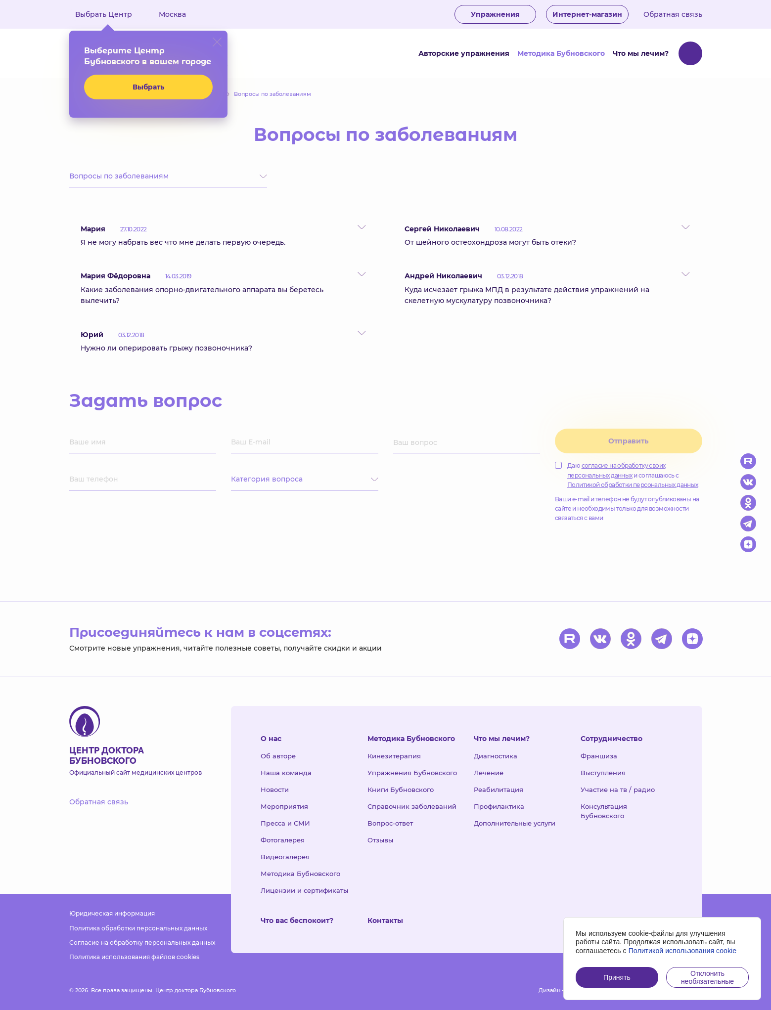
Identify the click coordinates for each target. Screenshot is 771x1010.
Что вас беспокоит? (297, 920)
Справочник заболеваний (411, 806)
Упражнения (495, 14)
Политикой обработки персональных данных (632, 484)
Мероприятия (284, 806)
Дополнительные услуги (514, 823)
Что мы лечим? (641, 53)
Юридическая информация (112, 913)
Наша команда (286, 773)
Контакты (385, 920)
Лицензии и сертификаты (304, 890)
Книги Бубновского (400, 789)
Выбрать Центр (110, 14)
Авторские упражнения (463, 53)
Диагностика (495, 756)
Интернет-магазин (587, 14)
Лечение (488, 773)
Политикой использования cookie (683, 951)
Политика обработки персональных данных (138, 928)
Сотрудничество (611, 738)
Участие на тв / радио (618, 789)
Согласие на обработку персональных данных (142, 942)
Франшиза (599, 756)
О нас (271, 738)
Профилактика (499, 806)
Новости (275, 789)
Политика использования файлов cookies (134, 957)
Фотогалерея (283, 840)
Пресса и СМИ (285, 823)
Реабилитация (498, 789)
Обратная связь (672, 14)
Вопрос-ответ (390, 823)
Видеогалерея (285, 857)
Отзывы (380, 840)
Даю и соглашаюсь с (626, 475)
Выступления (603, 773)
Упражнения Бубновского (412, 773)
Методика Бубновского (561, 53)
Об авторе (278, 756)
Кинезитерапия (394, 756)
